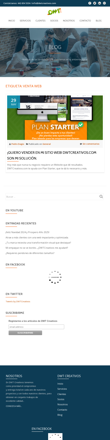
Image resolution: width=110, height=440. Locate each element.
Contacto (81, 18)
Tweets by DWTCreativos (18, 301)
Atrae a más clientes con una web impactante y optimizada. (37, 237)
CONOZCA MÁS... (14, 434)
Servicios (29, 18)
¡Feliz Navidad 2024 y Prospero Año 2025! (27, 232)
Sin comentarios (89, 143)
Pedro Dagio (18, 143)
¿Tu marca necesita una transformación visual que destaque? (38, 242)
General (47, 143)
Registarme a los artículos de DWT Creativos (33, 321)
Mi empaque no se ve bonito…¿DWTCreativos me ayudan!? (37, 247)
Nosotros (67, 18)
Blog (93, 18)
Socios (54, 18)
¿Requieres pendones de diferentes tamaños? (30, 252)
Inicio (17, 18)
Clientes (42, 18)
